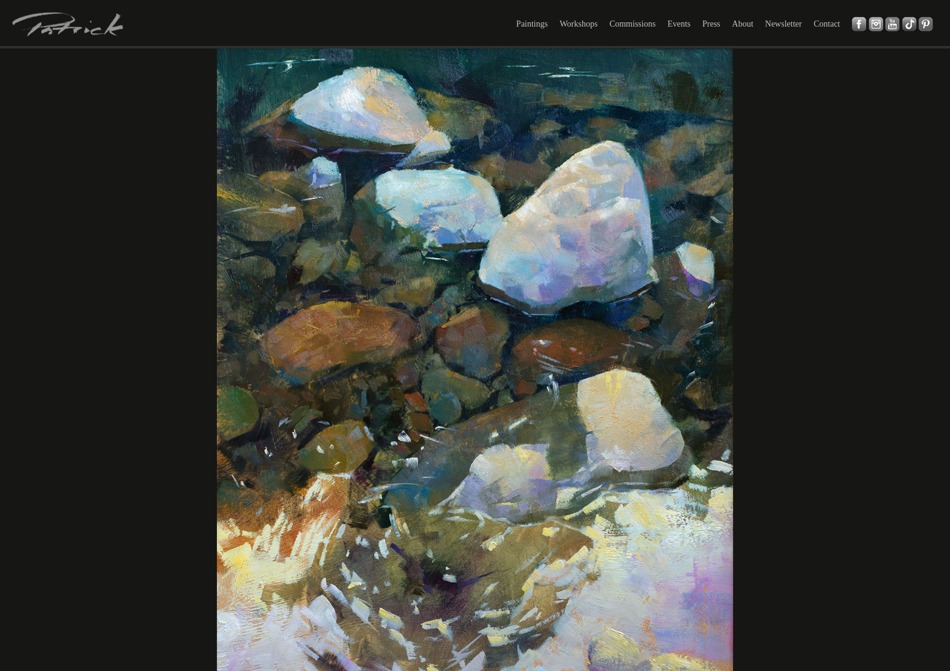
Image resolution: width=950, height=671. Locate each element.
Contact (827, 23)
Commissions (633, 23)
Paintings (532, 23)
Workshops (579, 23)
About (742, 23)
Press (711, 23)
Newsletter (783, 23)
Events (679, 23)
